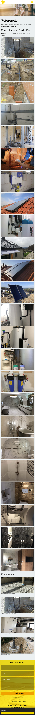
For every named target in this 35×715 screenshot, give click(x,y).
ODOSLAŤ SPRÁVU (17, 693)
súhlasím (17, 713)
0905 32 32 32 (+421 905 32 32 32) (17, 706)
